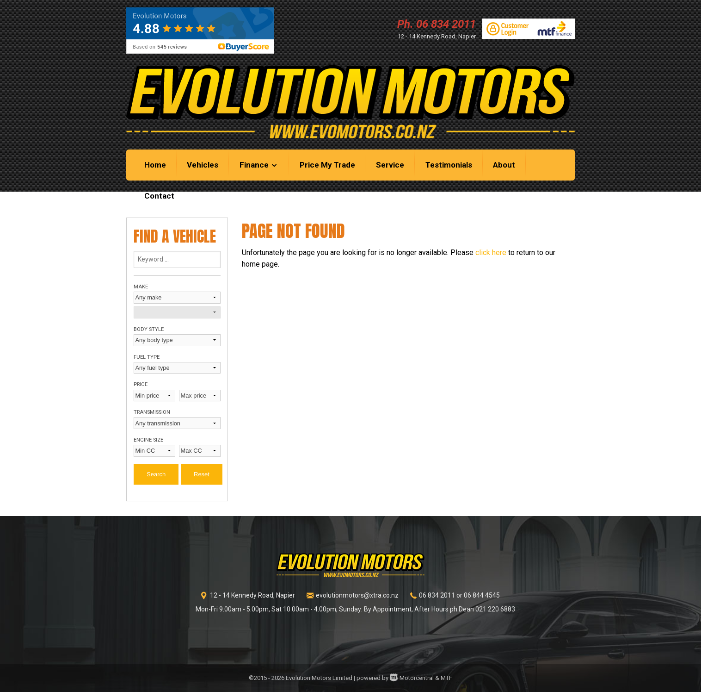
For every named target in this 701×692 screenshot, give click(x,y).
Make (141, 287)
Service (390, 164)
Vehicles (202, 164)
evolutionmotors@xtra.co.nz (357, 595)
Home (155, 164)
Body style (149, 329)
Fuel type (147, 357)
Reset (201, 474)
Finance (259, 164)
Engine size (148, 440)
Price (141, 384)
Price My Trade (327, 164)
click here (490, 252)
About (504, 164)
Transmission (152, 412)
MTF (446, 677)
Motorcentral (412, 677)
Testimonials (448, 164)
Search (156, 474)
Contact (159, 195)
